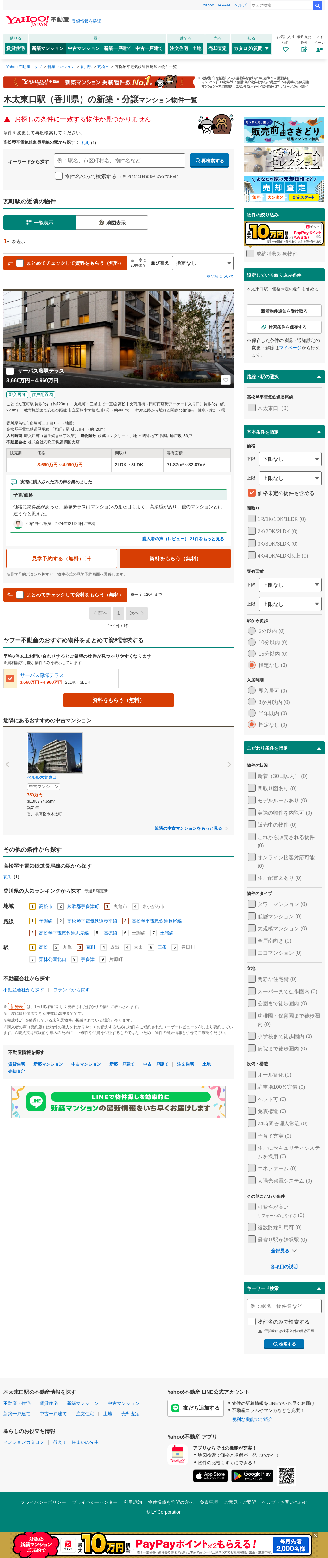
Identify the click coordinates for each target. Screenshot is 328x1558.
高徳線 (110, 933)
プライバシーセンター (95, 1502)
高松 (43, 947)
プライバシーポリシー (43, 1502)
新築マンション (48, 48)
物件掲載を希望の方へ (171, 1502)
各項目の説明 (284, 1266)
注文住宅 (179, 48)
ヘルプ (240, 5)
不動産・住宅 (17, 1403)
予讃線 (46, 921)
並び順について (220, 276)
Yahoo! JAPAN (216, 5)
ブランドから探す (71, 989)
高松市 (46, 906)
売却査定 (217, 48)
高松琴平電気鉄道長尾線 (157, 921)
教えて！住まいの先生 (76, 1442)
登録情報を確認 (86, 21)
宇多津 (88, 959)
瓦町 (86, 142)
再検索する (209, 160)
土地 (196, 48)
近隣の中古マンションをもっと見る (188, 828)
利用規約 (133, 1502)
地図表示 (112, 222)
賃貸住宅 (15, 48)
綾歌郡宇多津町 (83, 906)
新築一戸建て (117, 48)
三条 (162, 947)
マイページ (290, 347)
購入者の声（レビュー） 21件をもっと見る (183, 538)
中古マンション (84, 48)
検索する (284, 1344)
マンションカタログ (23, 1442)
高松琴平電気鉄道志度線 (64, 933)
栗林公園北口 (52, 959)
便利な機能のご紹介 (252, 1419)
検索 (317, 5)
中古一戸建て (149, 48)
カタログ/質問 (251, 48)
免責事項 (209, 1502)
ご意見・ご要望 (240, 1502)
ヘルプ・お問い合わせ (285, 1502)
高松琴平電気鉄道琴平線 (92, 921)
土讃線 (167, 933)
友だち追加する (195, 1408)
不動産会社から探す (23, 989)
